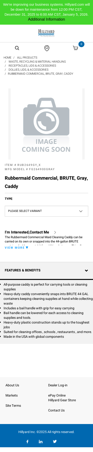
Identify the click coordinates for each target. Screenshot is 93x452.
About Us (12, 385)
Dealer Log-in (57, 385)
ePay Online (57, 395)
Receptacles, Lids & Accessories (32, 66)
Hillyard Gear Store (62, 400)
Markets (11, 395)
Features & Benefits (23, 270)
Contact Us (56, 410)
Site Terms (13, 405)
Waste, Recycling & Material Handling (37, 61)
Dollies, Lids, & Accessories (28, 70)
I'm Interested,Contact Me (27, 232)
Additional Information (46, 19)
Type (9, 199)
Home (7, 57)
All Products (27, 57)
